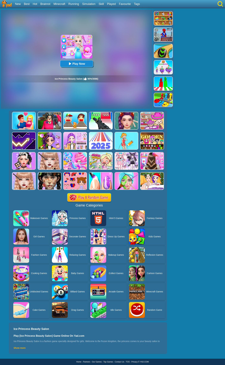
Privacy (134, 362)
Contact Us (119, 362)
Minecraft (59, 4)
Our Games (97, 362)
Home (78, 362)
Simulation (88, 4)
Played (111, 4)
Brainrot (45, 4)
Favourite (125, 4)
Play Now (76, 64)
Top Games (108, 362)
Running (73, 4)
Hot (35, 4)
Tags (137, 4)
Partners (86, 362)
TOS (128, 362)
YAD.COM (144, 362)
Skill (101, 4)
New (18, 4)
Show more (19, 348)
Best (27, 4)
